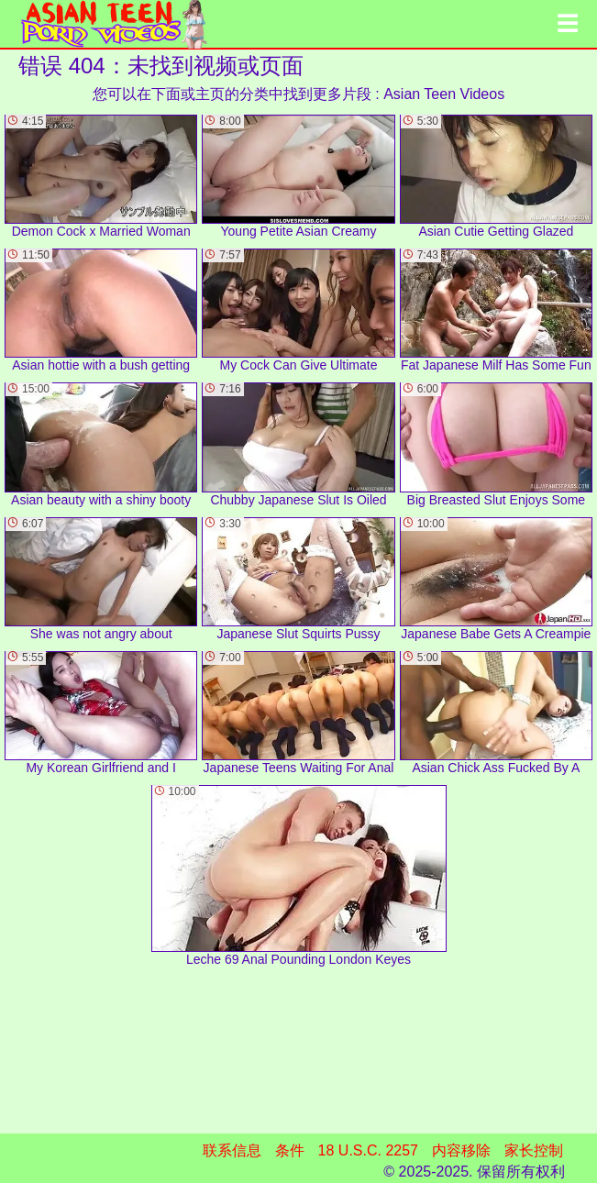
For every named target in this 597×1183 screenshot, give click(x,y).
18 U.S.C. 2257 (368, 1150)
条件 (289, 1150)
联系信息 (232, 1150)
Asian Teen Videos (443, 94)
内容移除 (461, 1150)
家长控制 (533, 1150)
